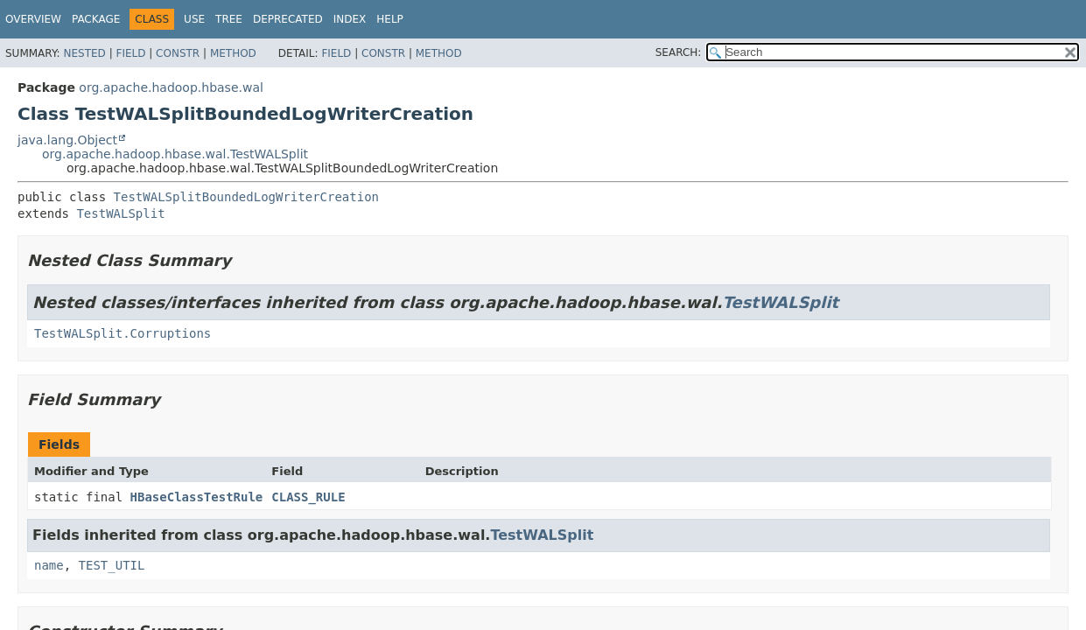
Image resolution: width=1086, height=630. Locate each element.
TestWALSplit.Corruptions (122, 333)
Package (96, 19)
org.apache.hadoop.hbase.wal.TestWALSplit (175, 154)
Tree (228, 19)
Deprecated (288, 19)
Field (130, 53)
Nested (84, 53)
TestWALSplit (120, 213)
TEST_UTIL (112, 565)
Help (389, 19)
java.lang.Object (67, 140)
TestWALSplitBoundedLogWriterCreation (246, 197)
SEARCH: (678, 52)
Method (233, 53)
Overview (33, 19)
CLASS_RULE (308, 497)
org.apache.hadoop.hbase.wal (171, 87)
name (49, 565)
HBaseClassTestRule (196, 497)
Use (194, 19)
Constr (178, 53)
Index (350, 19)
